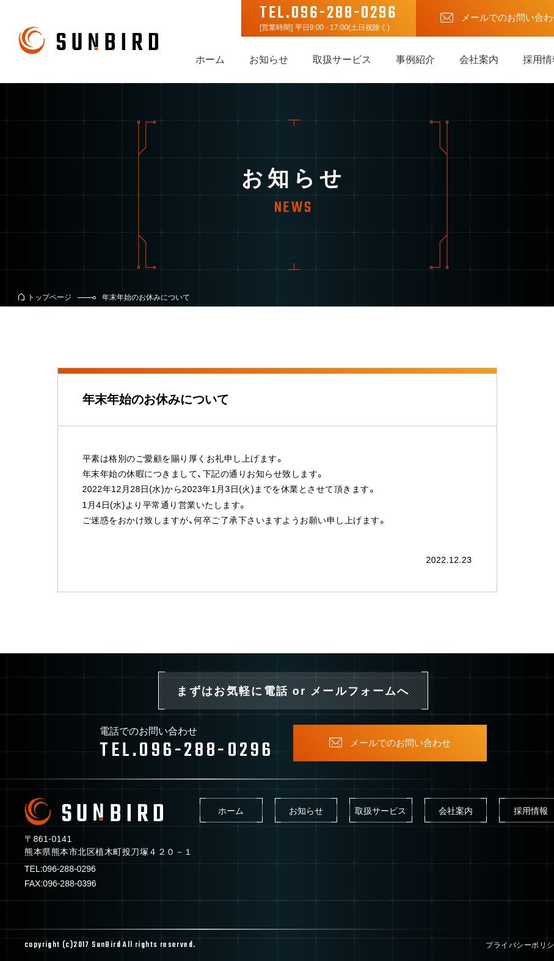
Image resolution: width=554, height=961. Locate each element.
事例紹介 (415, 58)
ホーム (210, 58)
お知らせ (268, 58)
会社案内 (478, 58)
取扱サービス (342, 58)
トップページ (49, 296)
